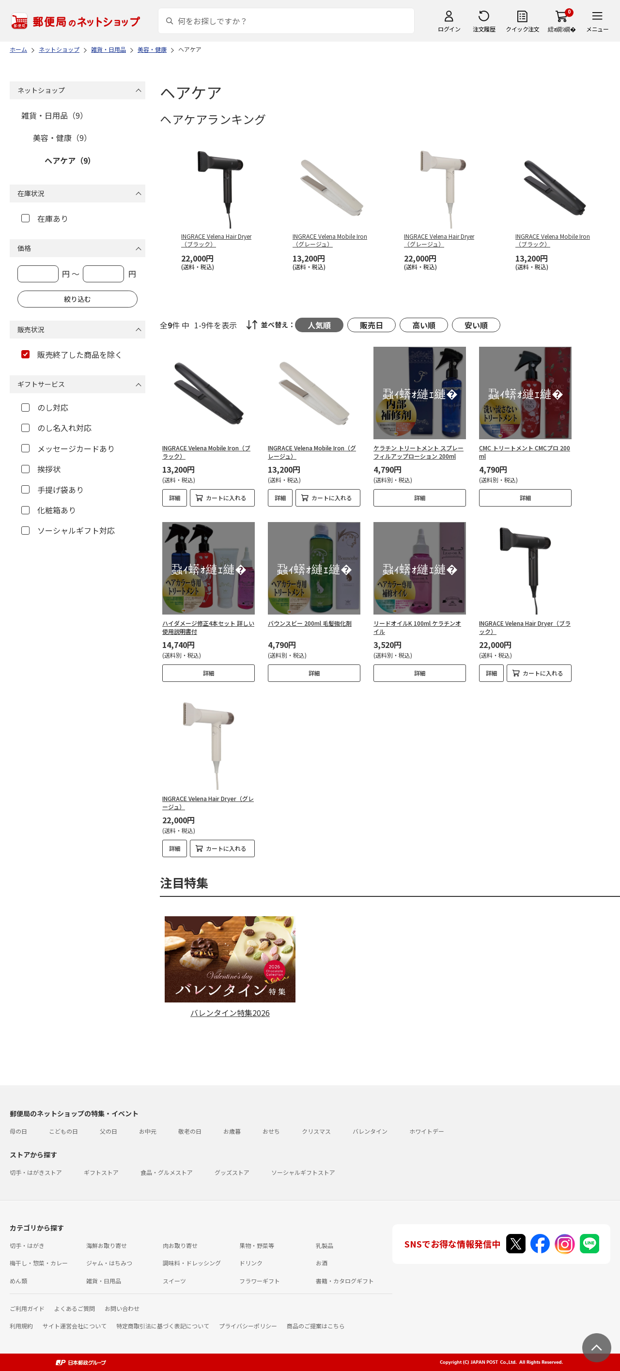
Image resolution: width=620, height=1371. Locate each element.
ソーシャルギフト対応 (68, 530)
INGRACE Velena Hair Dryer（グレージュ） (208, 802)
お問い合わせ (122, 1308)
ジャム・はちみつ (109, 1263)
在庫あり (44, 218)
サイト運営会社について (75, 1326)
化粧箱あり (48, 510)
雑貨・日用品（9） (54, 115)
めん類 (18, 1281)
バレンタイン (370, 1131)
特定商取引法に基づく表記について (162, 1326)
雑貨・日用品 (103, 1281)
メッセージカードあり (68, 448)
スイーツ (174, 1281)
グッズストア (232, 1172)
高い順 (423, 325)
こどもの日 (63, 1131)
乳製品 (324, 1245)
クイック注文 (522, 29)
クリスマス (316, 1131)
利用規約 (21, 1326)
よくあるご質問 (74, 1308)
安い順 (476, 325)
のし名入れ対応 (56, 427)
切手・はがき (27, 1245)
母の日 (18, 1131)
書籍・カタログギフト (345, 1281)
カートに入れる (226, 497)
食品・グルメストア (166, 1172)
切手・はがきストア (36, 1172)
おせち (271, 1131)
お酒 (321, 1263)
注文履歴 (484, 29)
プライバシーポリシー (248, 1326)
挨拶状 (41, 469)
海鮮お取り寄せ (106, 1245)
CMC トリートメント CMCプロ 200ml (524, 452)
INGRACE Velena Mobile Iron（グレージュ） (312, 452)
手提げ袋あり (52, 489)
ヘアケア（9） (70, 160)
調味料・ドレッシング (192, 1263)
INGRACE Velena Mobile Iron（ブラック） (206, 452)
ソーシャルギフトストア (303, 1172)
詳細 (175, 497)
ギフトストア (101, 1172)
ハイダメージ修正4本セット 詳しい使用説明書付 (208, 627)
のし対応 (44, 407)
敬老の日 (190, 1131)
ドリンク (251, 1263)
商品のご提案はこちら (316, 1326)
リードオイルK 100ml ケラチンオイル (417, 627)
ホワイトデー (426, 1131)
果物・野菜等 (256, 1245)
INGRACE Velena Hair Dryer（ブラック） (525, 627)
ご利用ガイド (27, 1308)
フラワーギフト (259, 1281)
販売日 (371, 325)
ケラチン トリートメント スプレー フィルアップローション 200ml (418, 452)
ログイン (449, 29)
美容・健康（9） (62, 137)
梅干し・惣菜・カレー (39, 1263)
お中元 (147, 1131)
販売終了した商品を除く (72, 354)
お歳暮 (232, 1131)
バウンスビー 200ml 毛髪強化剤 (310, 623)
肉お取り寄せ (180, 1245)
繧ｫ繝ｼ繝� (561, 29)
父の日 (108, 1131)
